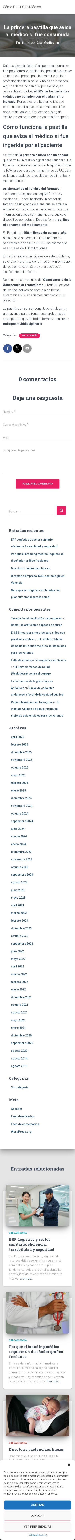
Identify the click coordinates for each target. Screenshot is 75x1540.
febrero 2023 (19, 920)
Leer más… (26, 1278)
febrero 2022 (19, 981)
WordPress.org (21, 1131)
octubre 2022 (19, 935)
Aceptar (37, 1505)
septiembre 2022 (22, 943)
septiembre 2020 (22, 1043)
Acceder (16, 1108)
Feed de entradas (22, 1116)
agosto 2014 (19, 1058)
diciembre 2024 (21, 798)
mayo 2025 (18, 775)
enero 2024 (18, 844)
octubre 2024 (19, 813)
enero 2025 (18, 790)
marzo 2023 (19, 912)
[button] (69, 1465)
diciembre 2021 (21, 997)
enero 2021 (18, 1027)
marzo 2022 (19, 974)
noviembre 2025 (21, 759)
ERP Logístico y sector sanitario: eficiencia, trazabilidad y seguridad (31, 1244)
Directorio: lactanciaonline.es (30, 568)
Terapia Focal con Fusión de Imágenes (36, 618)
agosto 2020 (19, 1050)
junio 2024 (18, 828)
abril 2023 (17, 905)
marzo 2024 (19, 836)
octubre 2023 (19, 867)
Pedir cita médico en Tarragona (32, 702)
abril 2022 (17, 966)
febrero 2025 (19, 782)
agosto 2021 (19, 1012)
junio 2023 (18, 890)
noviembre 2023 (21, 859)
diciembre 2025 (21, 752)
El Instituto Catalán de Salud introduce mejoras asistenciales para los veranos (38, 646)
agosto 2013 (19, 1066)
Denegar (37, 1516)
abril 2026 (17, 737)
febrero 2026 (19, 744)
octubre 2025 (19, 767)
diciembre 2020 (21, 1035)
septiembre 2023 (22, 874)
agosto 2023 (19, 882)
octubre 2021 (19, 1004)
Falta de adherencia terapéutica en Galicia (38, 660)
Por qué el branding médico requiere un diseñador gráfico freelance (36, 1351)
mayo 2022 (18, 958)
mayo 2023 (18, 897)
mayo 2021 (18, 1020)
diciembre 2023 (21, 851)
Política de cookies (37, 1535)
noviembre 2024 (21, 805)
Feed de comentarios (25, 1124)
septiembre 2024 (22, 821)
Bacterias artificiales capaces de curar (36, 625)
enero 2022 (18, 989)
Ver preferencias (37, 1526)
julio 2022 (17, 951)
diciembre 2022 (21, 928)
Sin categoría (29, 336)
